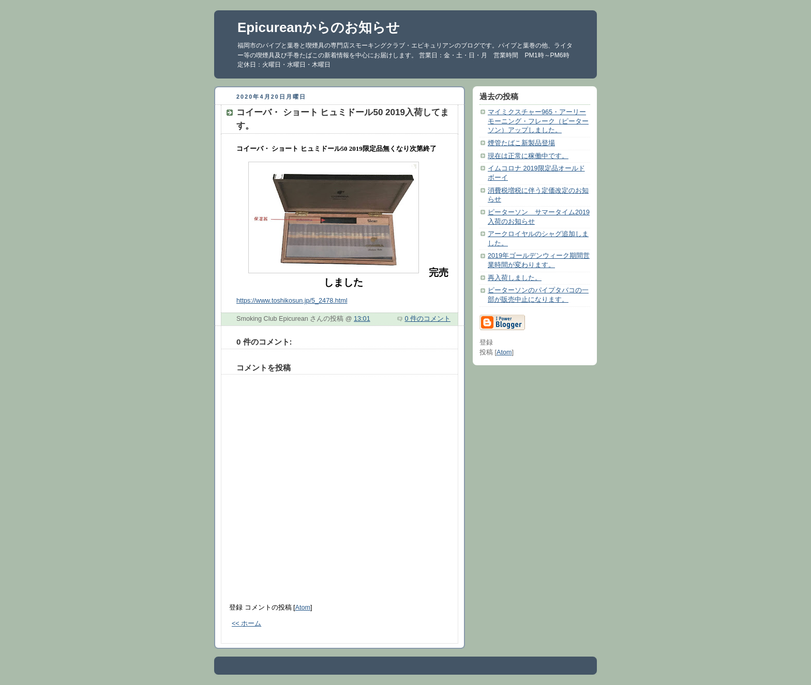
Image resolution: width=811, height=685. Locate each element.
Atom (302, 607)
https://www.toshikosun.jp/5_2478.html (291, 300)
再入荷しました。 (515, 278)
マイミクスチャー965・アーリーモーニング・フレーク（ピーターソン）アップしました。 (538, 121)
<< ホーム (246, 623)
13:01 (362, 318)
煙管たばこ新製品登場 (521, 143)
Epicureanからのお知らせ (318, 27)
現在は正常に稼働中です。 (528, 156)
